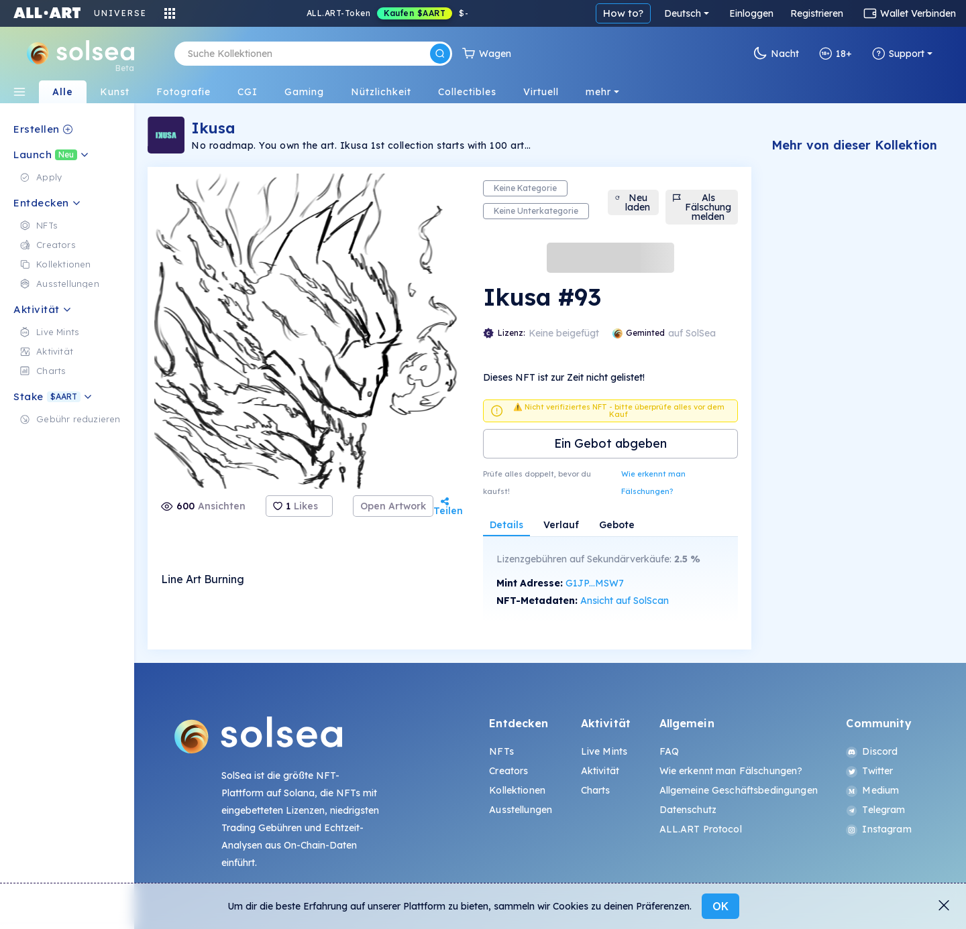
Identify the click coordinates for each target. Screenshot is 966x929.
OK (720, 906)
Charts (595, 790)
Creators (508, 771)
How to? (623, 13)
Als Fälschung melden (701, 207)
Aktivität (600, 771)
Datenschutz (688, 810)
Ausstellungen (520, 810)
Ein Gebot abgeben (610, 443)
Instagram (878, 829)
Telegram (875, 810)
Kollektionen (517, 790)
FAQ (669, 751)
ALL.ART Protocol (700, 829)
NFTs (501, 751)
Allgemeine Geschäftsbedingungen (738, 790)
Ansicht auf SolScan (624, 601)
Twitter (869, 771)
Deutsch (682, 13)
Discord (872, 751)
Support (898, 53)
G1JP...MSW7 (595, 583)
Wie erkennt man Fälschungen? (653, 482)
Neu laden (632, 202)
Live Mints (604, 751)
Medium (872, 790)
